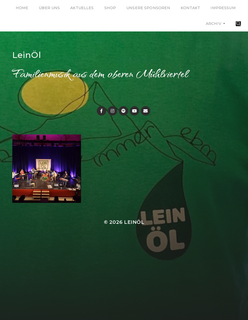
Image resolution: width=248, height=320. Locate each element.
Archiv (213, 23)
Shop (110, 8)
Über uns (49, 8)
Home (22, 8)
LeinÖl (26, 55)
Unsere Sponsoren (148, 8)
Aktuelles (82, 8)
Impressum (223, 8)
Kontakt (190, 8)
